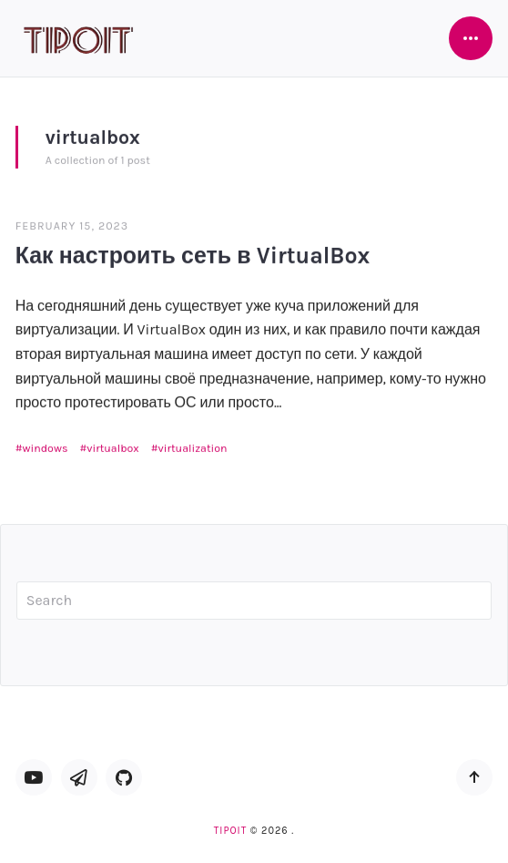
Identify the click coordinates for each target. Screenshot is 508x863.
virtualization (192, 447)
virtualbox (112, 447)
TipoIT (230, 831)
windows (45, 447)
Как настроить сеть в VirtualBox (193, 254)
